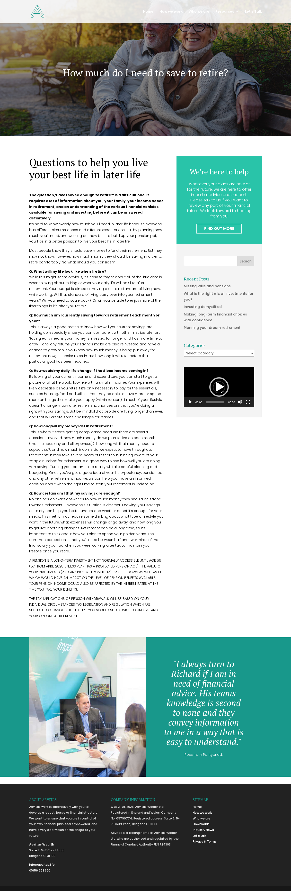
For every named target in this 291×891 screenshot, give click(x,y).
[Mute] (240, 402)
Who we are (199, 12)
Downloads (201, 824)
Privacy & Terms (205, 841)
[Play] (190, 402)
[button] (219, 387)
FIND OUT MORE (219, 228)
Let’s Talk (253, 12)
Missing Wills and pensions (207, 286)
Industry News (203, 830)
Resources (224, 12)
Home (148, 12)
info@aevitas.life (42, 865)
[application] (219, 387)
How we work (171, 12)
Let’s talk (199, 836)
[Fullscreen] (248, 402)
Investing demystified (203, 306)
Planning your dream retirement (212, 327)
